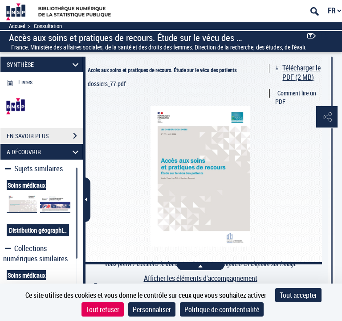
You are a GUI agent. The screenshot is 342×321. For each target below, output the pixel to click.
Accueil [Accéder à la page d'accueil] (17, 26)
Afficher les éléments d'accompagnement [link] (200, 278)
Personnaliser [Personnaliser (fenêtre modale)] (152, 309)
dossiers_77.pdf (107, 83)
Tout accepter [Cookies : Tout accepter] (298, 295)
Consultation (48, 26)
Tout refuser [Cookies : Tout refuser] (102, 309)
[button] (326, 117)
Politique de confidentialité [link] (221, 309)
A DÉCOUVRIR (44, 152)
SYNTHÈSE (44, 64)
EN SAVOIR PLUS (45, 136)
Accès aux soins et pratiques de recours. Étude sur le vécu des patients (162, 70)
